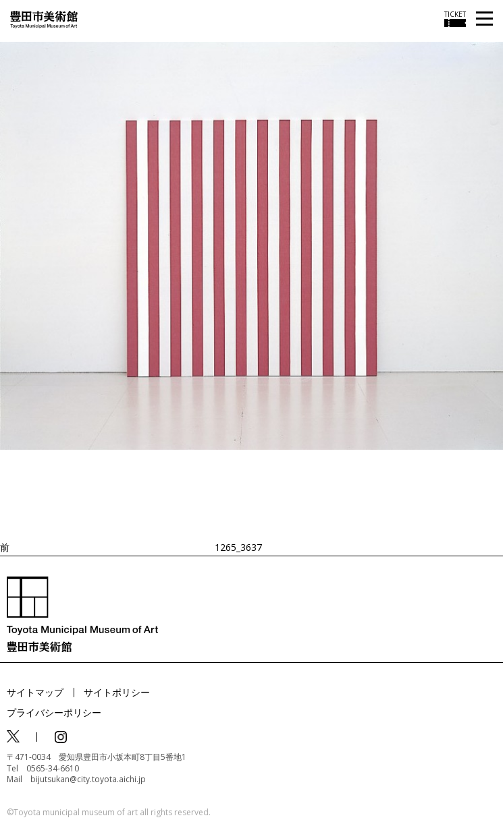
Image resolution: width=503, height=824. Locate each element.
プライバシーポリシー (54, 712)
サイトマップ (35, 692)
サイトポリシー (117, 692)
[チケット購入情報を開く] (455, 19)
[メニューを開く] (484, 19)
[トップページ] (44, 18)
